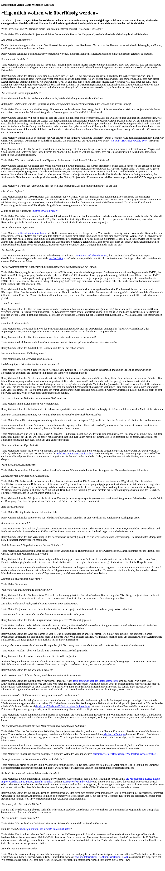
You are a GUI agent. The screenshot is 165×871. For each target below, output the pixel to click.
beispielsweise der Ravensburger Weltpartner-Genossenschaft (124, 754)
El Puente (28, 781)
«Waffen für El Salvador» (45, 210)
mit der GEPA (56, 258)
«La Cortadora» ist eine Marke (31, 233)
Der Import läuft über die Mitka (91, 255)
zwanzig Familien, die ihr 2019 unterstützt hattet (45, 829)
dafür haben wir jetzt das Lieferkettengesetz (95, 680)
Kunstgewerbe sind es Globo (78, 781)
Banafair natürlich (43, 781)
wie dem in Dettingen (114, 734)
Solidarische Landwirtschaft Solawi (75, 453)
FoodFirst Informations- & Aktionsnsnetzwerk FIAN (100, 857)
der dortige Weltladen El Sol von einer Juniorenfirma (62, 706)
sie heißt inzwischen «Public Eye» (129, 140)
